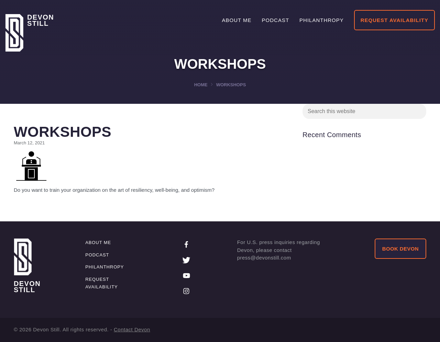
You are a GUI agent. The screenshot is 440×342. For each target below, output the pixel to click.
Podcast (97, 254)
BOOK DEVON (400, 249)
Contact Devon (132, 329)
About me (98, 242)
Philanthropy (104, 266)
